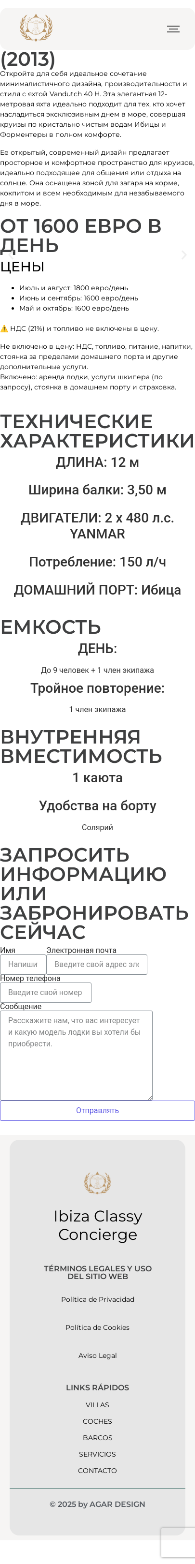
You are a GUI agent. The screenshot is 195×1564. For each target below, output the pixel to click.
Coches (97, 1421)
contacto (97, 1470)
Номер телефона (30, 979)
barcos (98, 1437)
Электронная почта (81, 950)
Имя (7, 950)
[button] (11, 255)
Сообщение (20, 1007)
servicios (97, 1454)
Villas (97, 1404)
